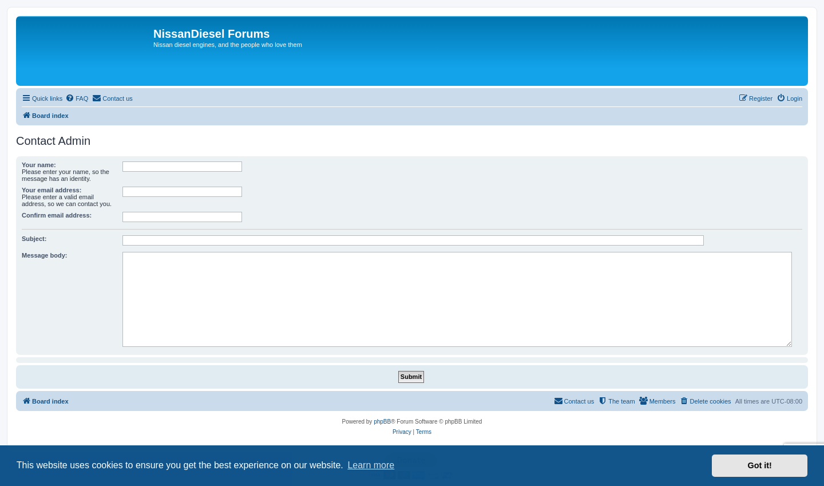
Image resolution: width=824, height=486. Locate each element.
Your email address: (51, 190)
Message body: (44, 255)
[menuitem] (76, 98)
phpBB (382, 421)
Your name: (39, 164)
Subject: (34, 238)
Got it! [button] (760, 465)
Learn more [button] (370, 465)
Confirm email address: (57, 215)
